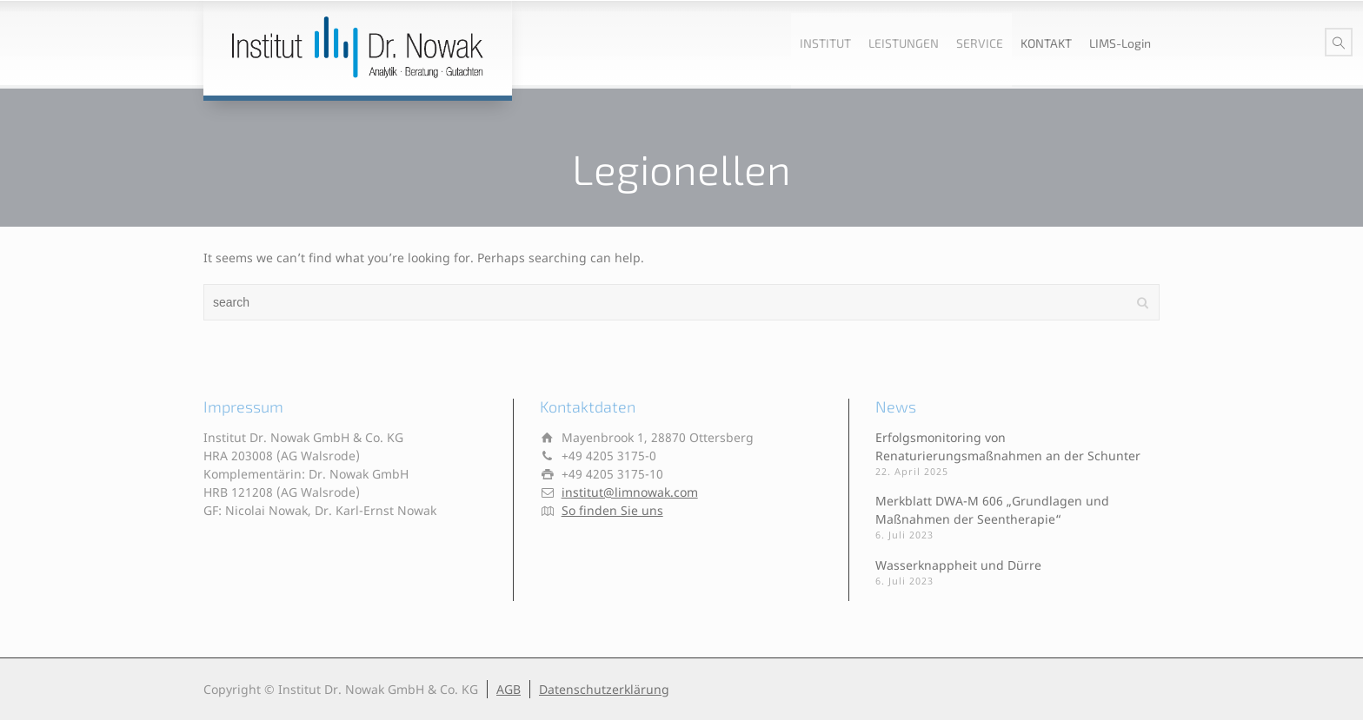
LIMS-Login (1120, 43)
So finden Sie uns (612, 510)
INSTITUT (825, 43)
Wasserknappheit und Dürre (958, 565)
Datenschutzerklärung (604, 689)
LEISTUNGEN (903, 43)
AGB (508, 689)
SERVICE (979, 43)
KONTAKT (1046, 43)
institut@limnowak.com (630, 492)
